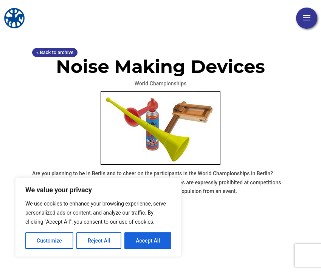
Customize (49, 241)
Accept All (148, 241)
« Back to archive (54, 52)
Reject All (99, 241)
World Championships (160, 83)
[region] (98, 217)
